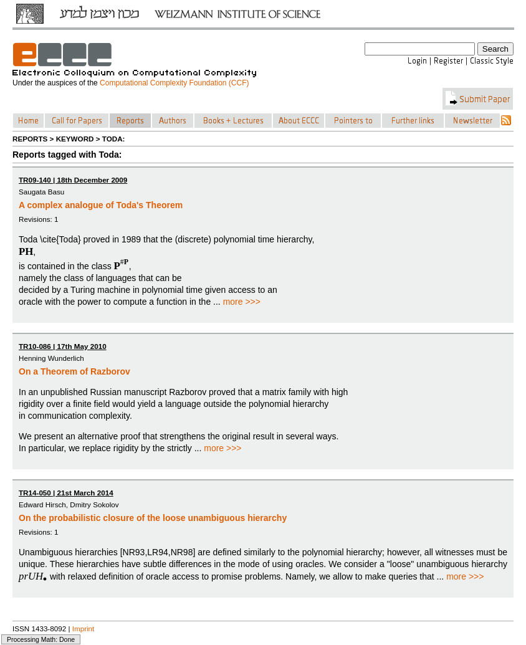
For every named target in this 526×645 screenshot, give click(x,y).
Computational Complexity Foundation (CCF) (174, 83)
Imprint (83, 628)
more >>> (242, 302)
